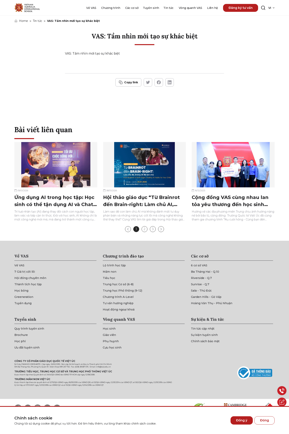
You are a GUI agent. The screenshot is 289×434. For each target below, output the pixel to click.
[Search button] (263, 8)
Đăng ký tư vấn (241, 8)
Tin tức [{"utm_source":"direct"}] (37, 21)
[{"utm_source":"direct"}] (27, 8)
